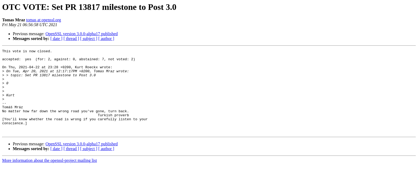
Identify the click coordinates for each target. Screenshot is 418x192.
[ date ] (56, 38)
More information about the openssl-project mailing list (49, 177)
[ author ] (106, 38)
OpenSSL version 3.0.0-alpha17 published (82, 33)
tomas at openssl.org (43, 20)
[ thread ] (71, 38)
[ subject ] (88, 38)
